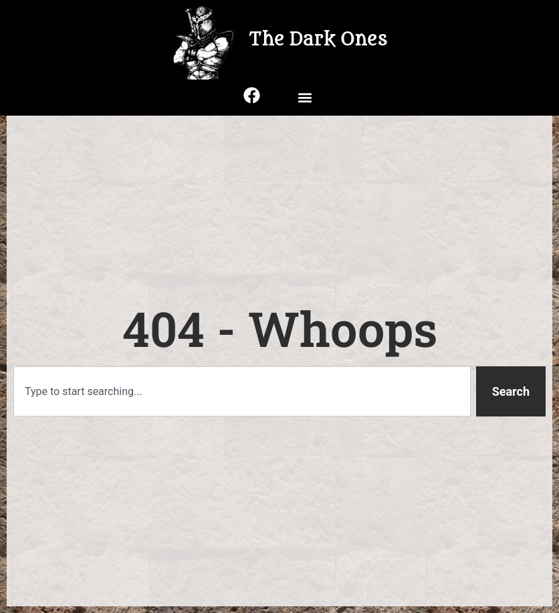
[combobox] (242, 391)
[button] (305, 97)
